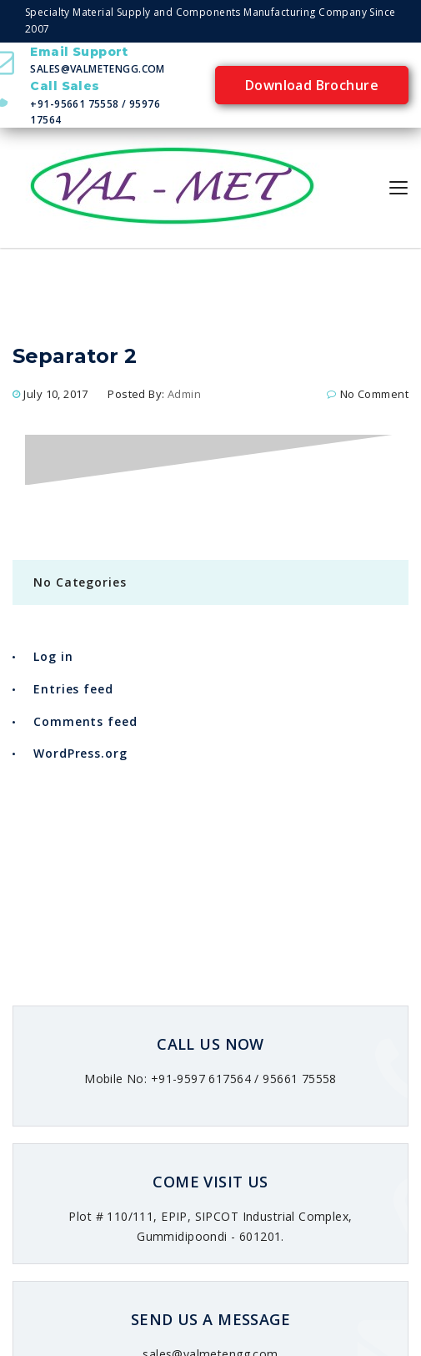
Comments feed (85, 721)
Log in (53, 656)
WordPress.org (80, 753)
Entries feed (73, 689)
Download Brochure (311, 85)
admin (184, 393)
